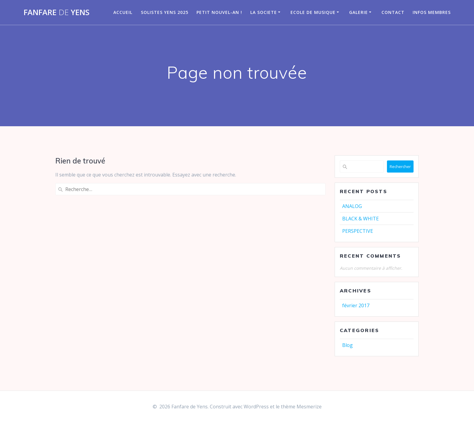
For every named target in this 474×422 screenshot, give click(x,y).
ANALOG (352, 206)
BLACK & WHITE (360, 218)
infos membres (432, 12)
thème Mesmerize (301, 406)
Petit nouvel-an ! (219, 12)
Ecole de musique (313, 12)
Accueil (122, 12)
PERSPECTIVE (357, 231)
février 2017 (355, 305)
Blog (347, 345)
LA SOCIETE (263, 12)
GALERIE (358, 12)
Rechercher (400, 166)
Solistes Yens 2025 (164, 12)
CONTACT (392, 12)
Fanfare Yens (56, 12)
